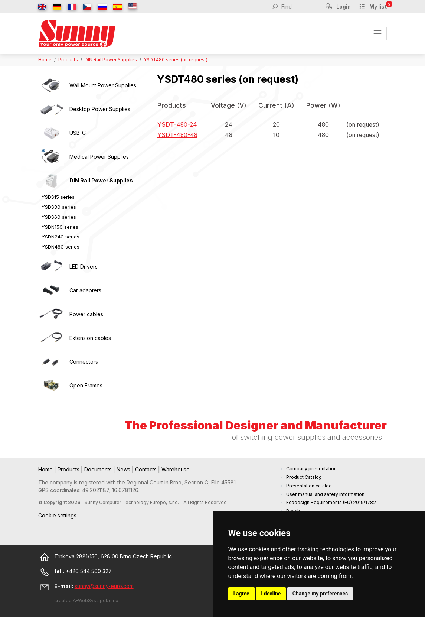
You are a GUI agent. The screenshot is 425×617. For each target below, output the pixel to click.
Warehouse (175, 469)
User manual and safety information (325, 494)
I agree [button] (241, 594)
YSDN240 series (60, 237)
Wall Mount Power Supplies (102, 85)
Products (68, 59)
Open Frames (85, 385)
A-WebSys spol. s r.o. (96, 600)
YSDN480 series (60, 247)
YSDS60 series (59, 217)
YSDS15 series (58, 197)
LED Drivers (83, 266)
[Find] (299, 6)
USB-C (77, 133)
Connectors (83, 361)
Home (45, 59)
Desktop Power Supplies (99, 109)
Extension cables (90, 338)
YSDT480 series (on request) (175, 59)
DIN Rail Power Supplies (111, 59)
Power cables (86, 314)
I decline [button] (271, 594)
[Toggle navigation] (378, 33)
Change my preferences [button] (320, 594)
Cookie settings (57, 515)
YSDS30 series (59, 207)
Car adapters (85, 290)
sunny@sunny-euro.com (104, 586)
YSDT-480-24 (177, 124)
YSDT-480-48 (177, 135)
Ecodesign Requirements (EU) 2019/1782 (331, 502)
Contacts (146, 469)
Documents (98, 469)
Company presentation (311, 468)
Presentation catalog (309, 485)
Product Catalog (304, 477)
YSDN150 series (60, 227)
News (124, 469)
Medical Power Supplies (99, 156)
